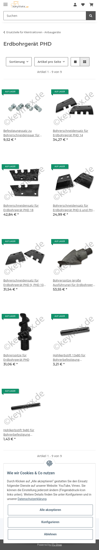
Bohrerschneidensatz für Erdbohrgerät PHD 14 (70, 133)
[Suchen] (44, 15)
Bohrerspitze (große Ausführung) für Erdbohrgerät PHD (74, 282)
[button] (75, 4)
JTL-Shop (57, 544)
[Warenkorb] (91, 4)
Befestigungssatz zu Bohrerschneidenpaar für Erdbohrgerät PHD (21, 133)
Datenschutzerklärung (32, 499)
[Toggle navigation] (5, 2)
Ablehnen (50, 534)
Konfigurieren (50, 522)
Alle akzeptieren (50, 510)
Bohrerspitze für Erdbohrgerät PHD (16, 357)
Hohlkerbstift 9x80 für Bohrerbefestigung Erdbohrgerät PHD (18, 432)
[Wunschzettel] (83, 4)
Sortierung (17, 62)
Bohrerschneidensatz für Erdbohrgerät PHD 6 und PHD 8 (74, 208)
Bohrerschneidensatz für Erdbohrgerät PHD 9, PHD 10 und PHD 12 (23, 282)
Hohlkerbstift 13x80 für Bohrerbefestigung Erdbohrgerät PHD (69, 357)
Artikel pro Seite (49, 62)
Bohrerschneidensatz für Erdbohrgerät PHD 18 (21, 208)
